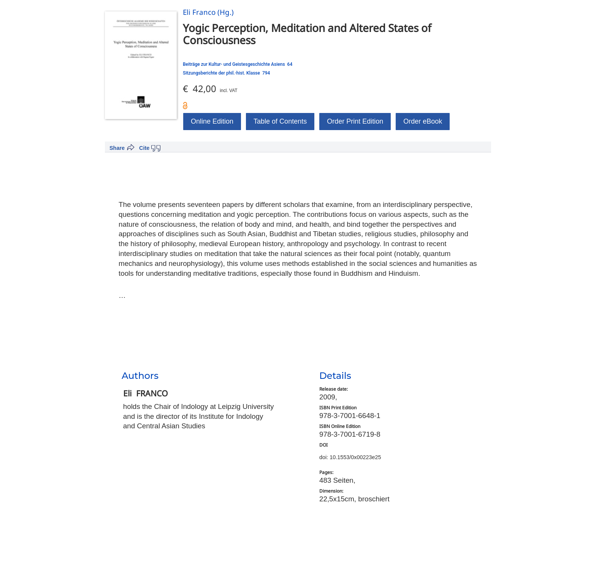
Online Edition (212, 121)
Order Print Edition (355, 121)
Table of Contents (280, 121)
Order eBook (422, 121)
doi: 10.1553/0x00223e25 (350, 457)
